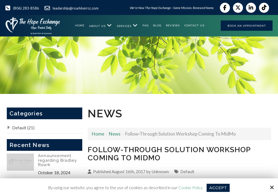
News (115, 134)
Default (187, 171)
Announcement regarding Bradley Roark (57, 160)
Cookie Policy (190, 187)
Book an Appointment (247, 25)
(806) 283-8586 (26, 8)
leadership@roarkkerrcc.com (76, 8)
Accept (218, 187)
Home (98, 134)
